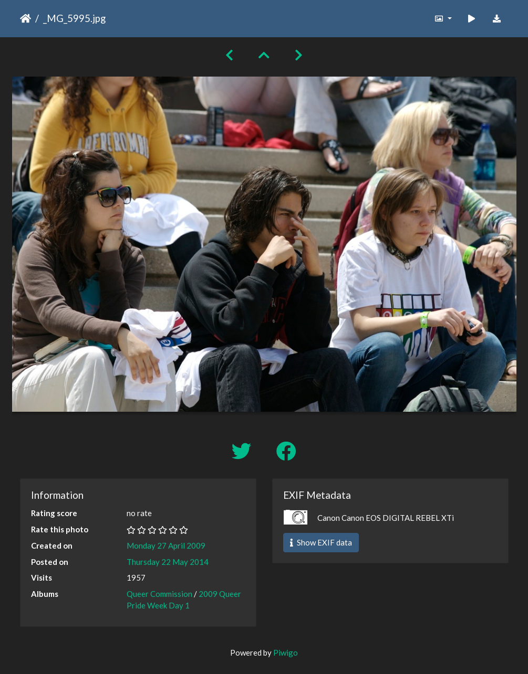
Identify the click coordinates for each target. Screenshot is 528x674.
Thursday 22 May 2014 (168, 561)
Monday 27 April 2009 (166, 545)
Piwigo (285, 652)
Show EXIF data (321, 542)
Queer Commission (159, 593)
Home (25, 18)
